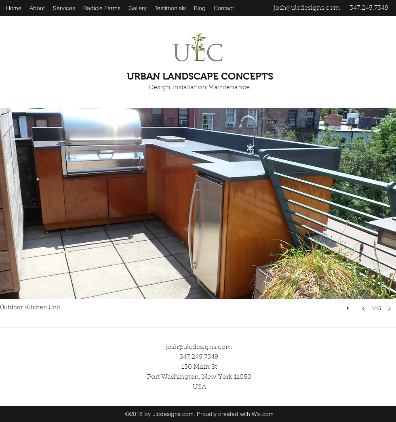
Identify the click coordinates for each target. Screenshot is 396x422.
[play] (349, 306)
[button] (198, 218)
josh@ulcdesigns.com (307, 8)
